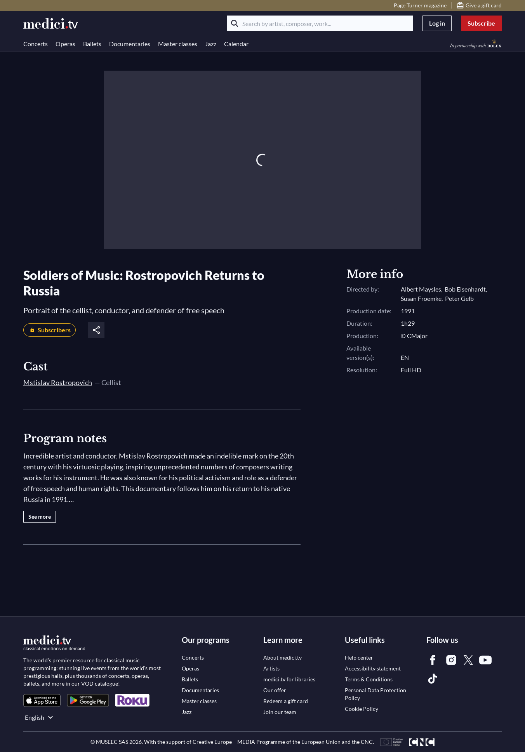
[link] (42, 700)
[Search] (234, 23)
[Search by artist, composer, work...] (320, 23)
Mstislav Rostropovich (57, 382)
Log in (437, 23)
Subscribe (481, 23)
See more (39, 516)
